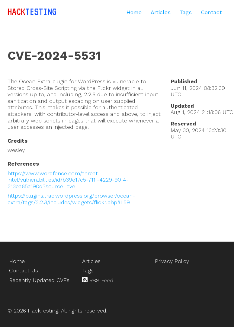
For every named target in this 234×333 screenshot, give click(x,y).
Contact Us (23, 270)
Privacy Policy (172, 261)
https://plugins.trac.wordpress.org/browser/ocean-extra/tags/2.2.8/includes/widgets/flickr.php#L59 (71, 198)
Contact (211, 12)
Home (134, 12)
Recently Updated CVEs (39, 280)
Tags (186, 12)
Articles (161, 12)
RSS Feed (98, 280)
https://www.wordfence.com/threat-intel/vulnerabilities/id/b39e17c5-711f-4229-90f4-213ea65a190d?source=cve (68, 179)
